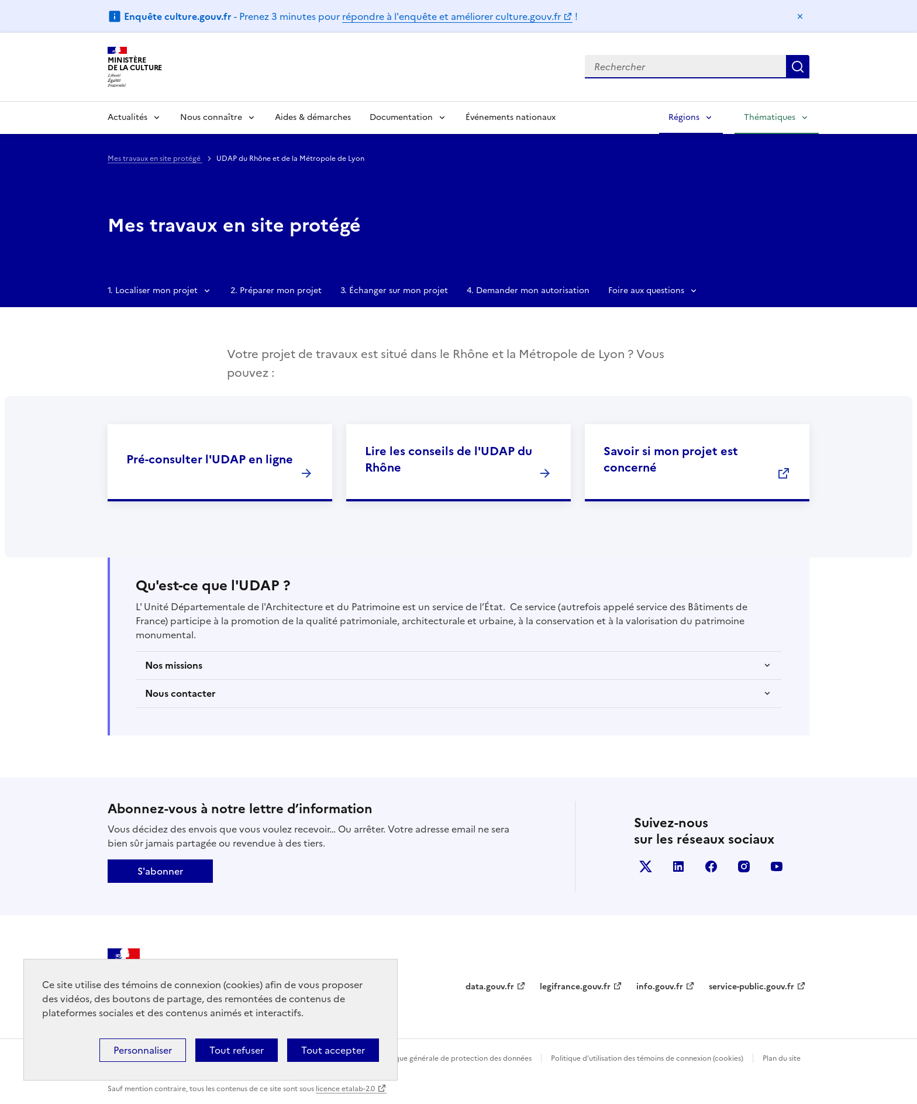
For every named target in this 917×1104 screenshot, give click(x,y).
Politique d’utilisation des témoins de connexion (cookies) (647, 1058)
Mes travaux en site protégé (155, 158)
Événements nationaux (511, 117)
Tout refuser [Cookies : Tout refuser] (236, 1050)
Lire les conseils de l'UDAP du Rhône (448, 459)
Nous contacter (180, 693)
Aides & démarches (313, 117)
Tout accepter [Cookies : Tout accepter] (333, 1050)
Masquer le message (800, 16)
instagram (744, 866)
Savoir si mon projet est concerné (671, 459)
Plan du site (782, 1058)
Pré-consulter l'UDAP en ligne (209, 459)
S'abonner (160, 871)
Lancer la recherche (797, 66)
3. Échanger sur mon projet (394, 290)
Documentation (401, 117)
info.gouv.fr (659, 987)
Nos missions (173, 665)
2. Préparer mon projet (276, 290)
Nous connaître (211, 117)
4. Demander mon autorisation (528, 290)
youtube (776, 866)
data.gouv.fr (490, 987)
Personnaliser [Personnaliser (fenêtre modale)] (142, 1050)
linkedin (678, 866)
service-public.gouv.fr (751, 987)
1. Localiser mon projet (153, 290)
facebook (711, 866)
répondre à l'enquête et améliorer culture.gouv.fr (451, 16)
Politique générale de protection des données (455, 1058)
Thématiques (769, 117)
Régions (683, 117)
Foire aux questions (646, 290)
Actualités (127, 117)
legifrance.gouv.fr (575, 987)
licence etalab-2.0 (345, 1089)
